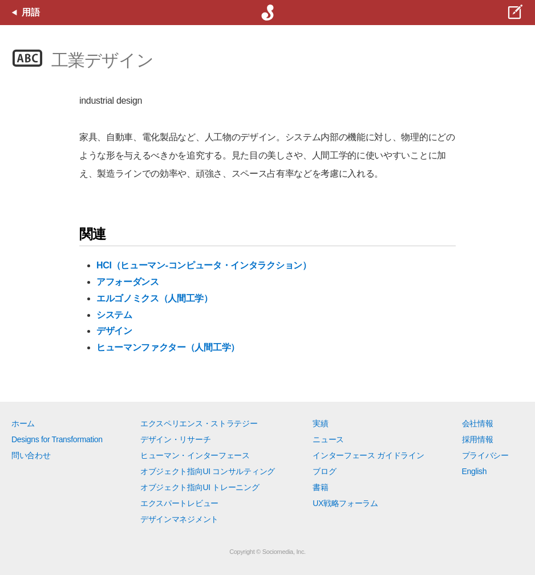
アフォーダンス (127, 282)
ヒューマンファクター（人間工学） (168, 347)
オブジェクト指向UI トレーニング (199, 487)
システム (114, 315)
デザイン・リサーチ (175, 439)
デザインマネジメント (179, 519)
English (474, 471)
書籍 (320, 487)
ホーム (23, 423)
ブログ (324, 471)
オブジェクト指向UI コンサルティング (207, 471)
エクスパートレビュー (179, 503)
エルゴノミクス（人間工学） (154, 298)
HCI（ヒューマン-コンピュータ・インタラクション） (203, 265)
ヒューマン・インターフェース (195, 455)
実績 (320, 423)
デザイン (114, 331)
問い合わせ (30, 455)
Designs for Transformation (57, 439)
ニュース (328, 439)
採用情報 (477, 439)
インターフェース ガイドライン (368, 455)
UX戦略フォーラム (345, 503)
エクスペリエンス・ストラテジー (198, 423)
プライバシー (485, 455)
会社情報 (477, 423)
